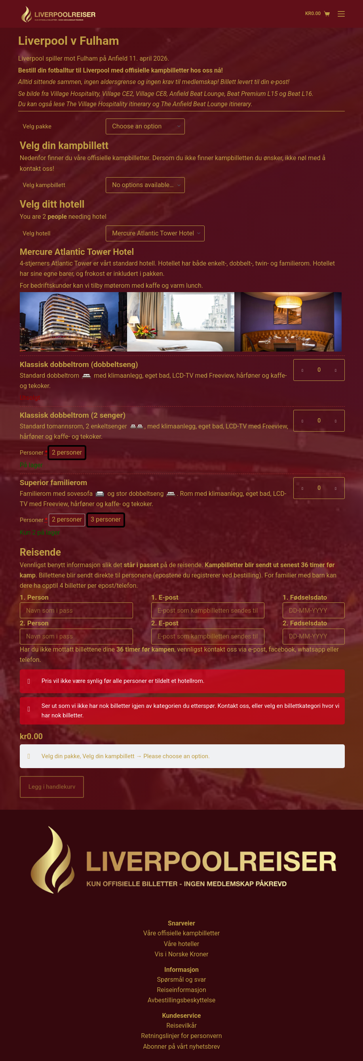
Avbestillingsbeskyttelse (181, 1000)
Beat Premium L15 (252, 93)
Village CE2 (117, 93)
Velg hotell (36, 233)
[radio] (67, 453)
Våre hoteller (182, 944)
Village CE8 (151, 93)
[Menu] (341, 13)
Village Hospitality (74, 93)
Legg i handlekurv (52, 786)
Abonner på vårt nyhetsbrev (181, 1046)
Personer (34, 452)
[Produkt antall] (319, 370)
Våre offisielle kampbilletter (181, 933)
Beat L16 (300, 93)
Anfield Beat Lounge (196, 93)
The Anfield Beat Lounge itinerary (206, 104)
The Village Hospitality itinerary (108, 104)
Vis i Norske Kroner (182, 954)
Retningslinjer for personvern (181, 1036)
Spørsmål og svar (181, 979)
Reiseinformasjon (181, 990)
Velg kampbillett (44, 185)
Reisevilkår (181, 1025)
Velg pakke (37, 126)
